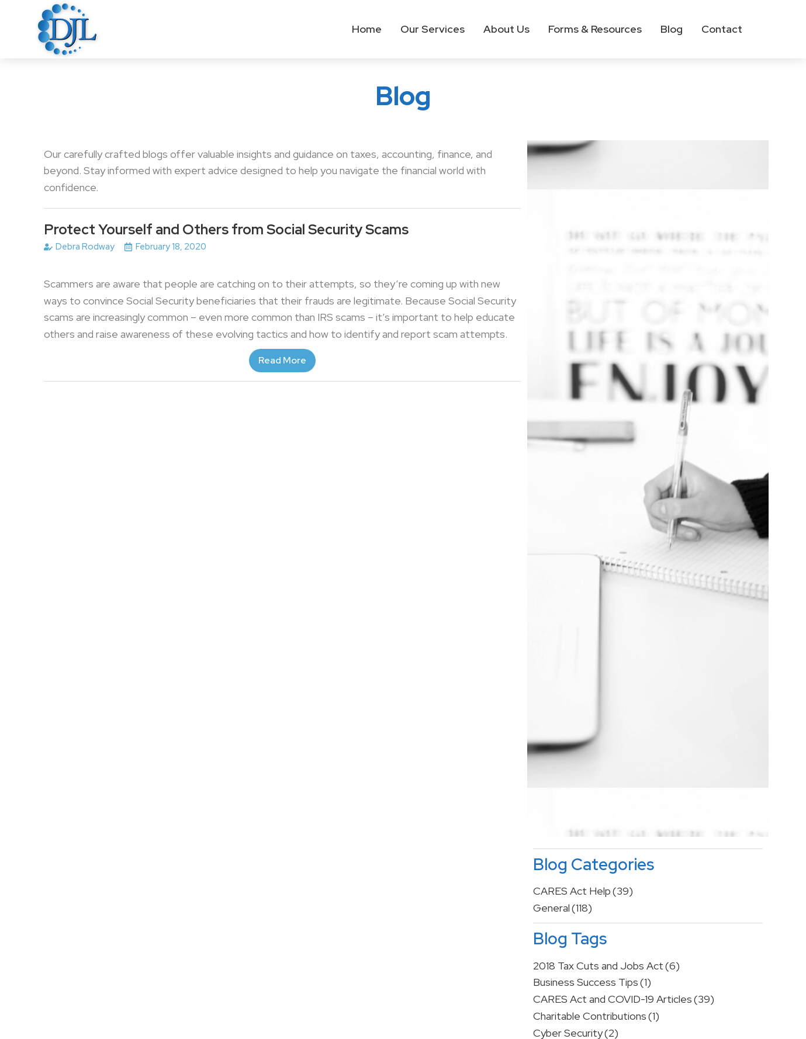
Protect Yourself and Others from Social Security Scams (226, 229)
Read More (282, 360)
